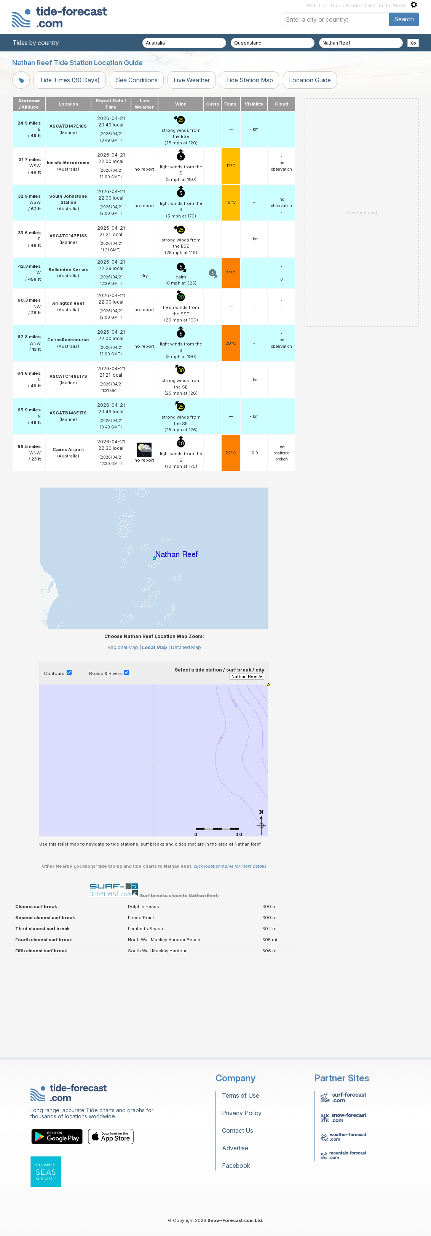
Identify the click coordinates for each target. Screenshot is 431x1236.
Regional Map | (124, 647)
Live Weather (192, 80)
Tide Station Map (249, 80)
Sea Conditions (137, 80)
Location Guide (310, 80)
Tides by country (36, 42)
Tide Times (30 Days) (70, 80)
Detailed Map (186, 647)
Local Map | (156, 647)
